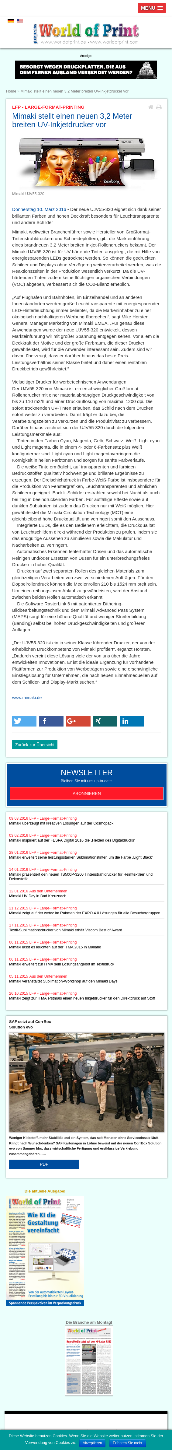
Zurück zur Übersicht (34, 744)
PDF (44, 1164)
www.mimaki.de (27, 697)
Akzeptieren (92, 1443)
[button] (24, 721)
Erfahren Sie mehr (127, 1443)
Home (11, 91)
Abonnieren (87, 793)
